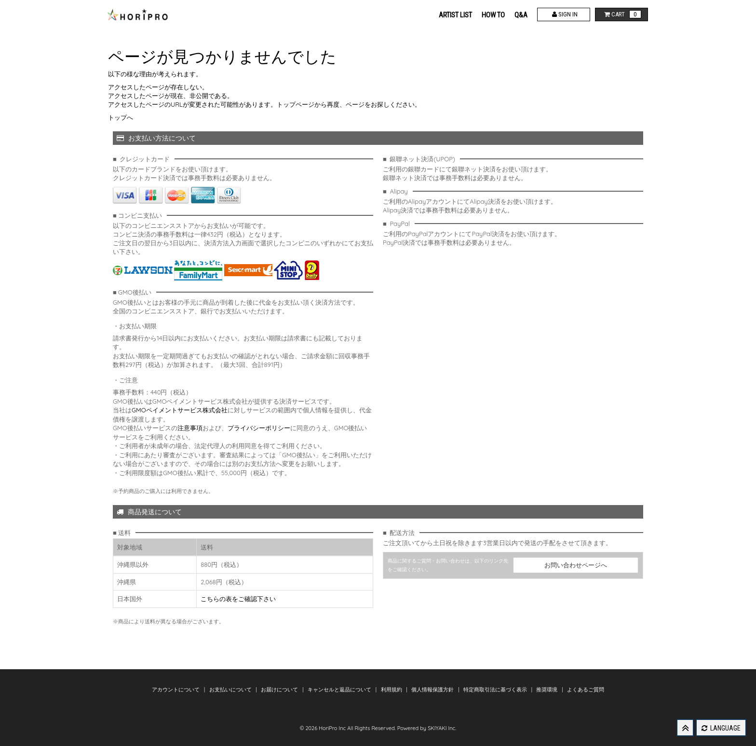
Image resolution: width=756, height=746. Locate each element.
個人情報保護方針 (433, 689)
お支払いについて (231, 689)
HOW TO (493, 15)
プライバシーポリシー (259, 428)
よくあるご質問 (585, 689)
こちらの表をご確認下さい (238, 599)
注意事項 (189, 428)
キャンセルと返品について (340, 689)
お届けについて (280, 689)
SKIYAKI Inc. (442, 728)
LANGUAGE (721, 728)
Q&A (520, 15)
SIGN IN (564, 14)
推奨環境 (547, 689)
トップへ (120, 117)
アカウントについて (176, 689)
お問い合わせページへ (575, 565)
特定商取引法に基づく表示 (495, 689)
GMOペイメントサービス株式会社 (180, 410)
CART (621, 14)
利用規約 (392, 689)
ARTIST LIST (455, 15)
